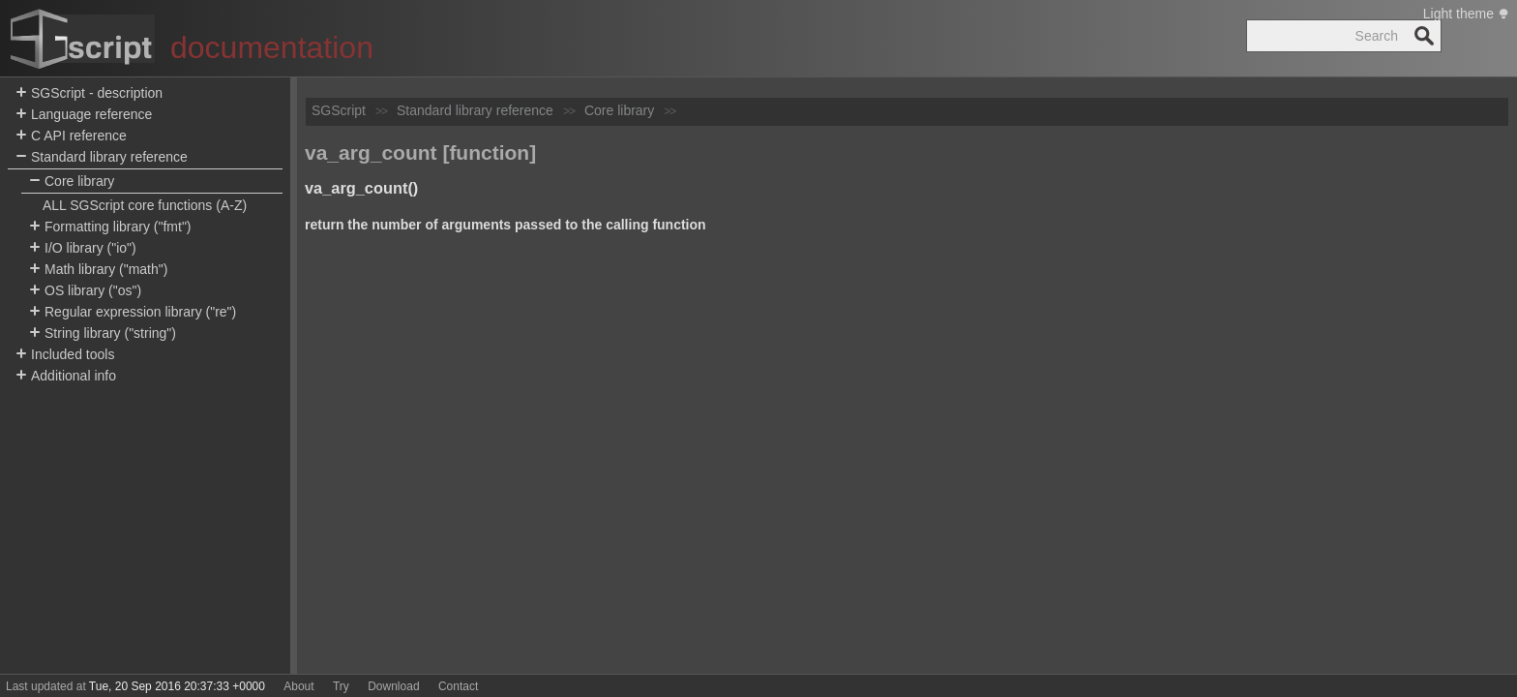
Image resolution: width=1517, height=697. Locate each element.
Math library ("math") (98, 269)
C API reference (71, 136)
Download (393, 686)
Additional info (65, 376)
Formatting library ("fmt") (110, 227)
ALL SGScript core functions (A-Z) (145, 205)
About (298, 686)
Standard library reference (101, 157)
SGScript (339, 110)
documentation (271, 47)
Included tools (64, 355)
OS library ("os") (85, 291)
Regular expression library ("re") (132, 312)
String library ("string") (102, 333)
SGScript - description (89, 93)
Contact (458, 686)
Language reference (83, 114)
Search (1424, 35)
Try (341, 686)
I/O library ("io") (82, 248)
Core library (71, 181)
